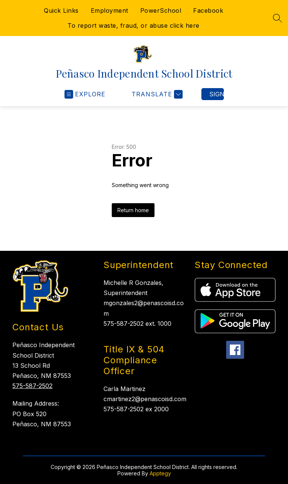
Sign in (216, 94)
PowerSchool (161, 10)
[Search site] (277, 17)
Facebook (208, 10)
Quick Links (61, 10)
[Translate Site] (156, 94)
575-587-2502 (32, 386)
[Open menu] (84, 94)
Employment (109, 10)
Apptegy (160, 473)
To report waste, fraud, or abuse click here (134, 25)
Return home (133, 210)
